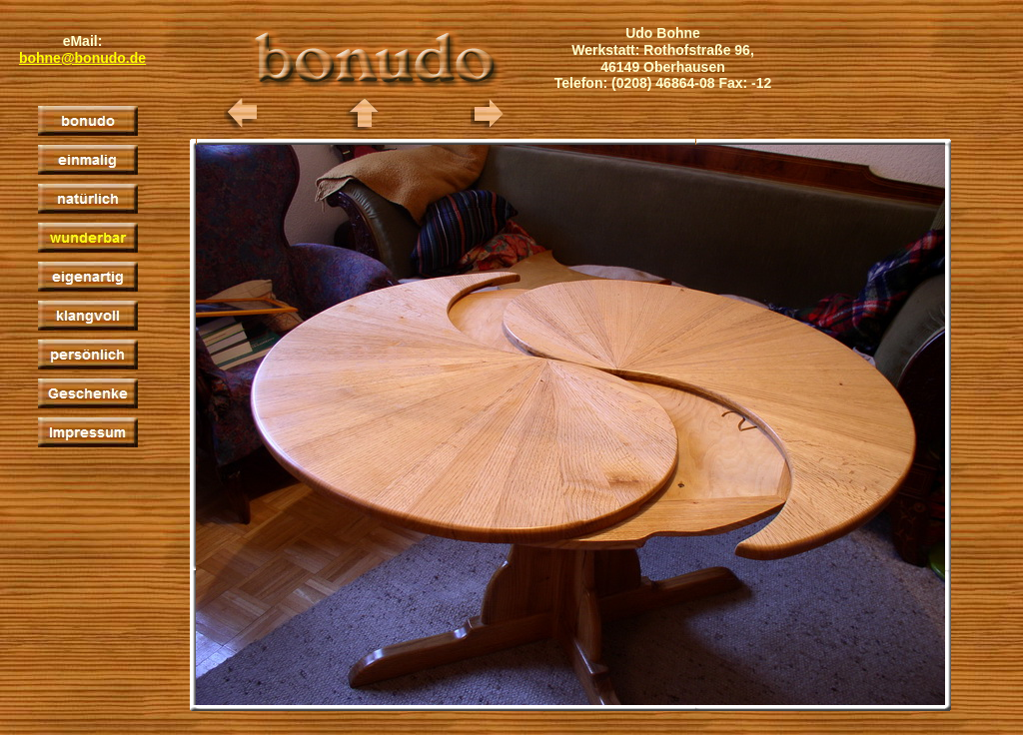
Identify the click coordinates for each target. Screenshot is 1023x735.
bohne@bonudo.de (82, 58)
